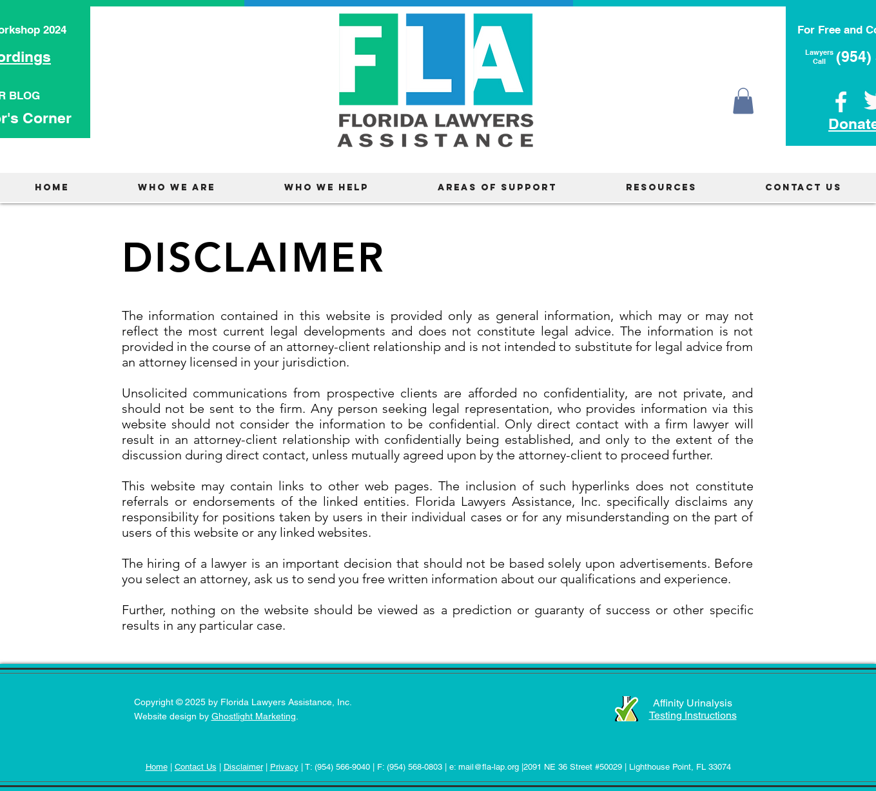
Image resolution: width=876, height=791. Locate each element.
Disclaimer (243, 767)
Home (157, 767)
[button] (743, 101)
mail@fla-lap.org (488, 767)
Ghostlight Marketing (253, 716)
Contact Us (196, 767)
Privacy (284, 767)
